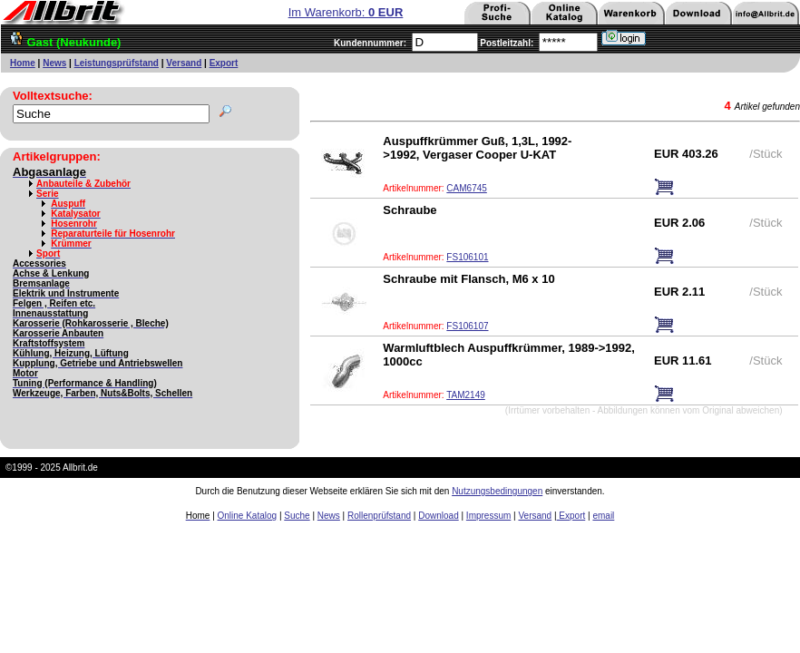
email (603, 516)
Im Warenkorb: (346, 12)
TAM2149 (465, 395)
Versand (183, 63)
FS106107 (467, 326)
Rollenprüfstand (379, 516)
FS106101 (467, 257)
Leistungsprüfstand (116, 63)
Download (438, 516)
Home (22, 63)
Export (224, 63)
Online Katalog (248, 516)
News (54, 63)
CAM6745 (466, 188)
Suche (296, 516)
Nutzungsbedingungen (497, 491)
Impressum (488, 516)
